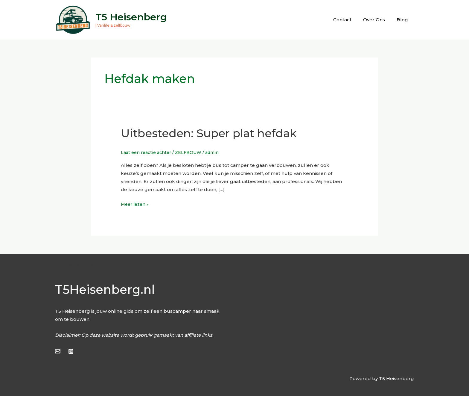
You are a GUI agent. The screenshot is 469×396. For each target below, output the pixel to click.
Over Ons (378, 19)
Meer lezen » (136, 203)
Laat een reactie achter (148, 152)
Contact (349, 19)
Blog (403, 19)
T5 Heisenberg (131, 17)
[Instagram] (71, 351)
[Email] (57, 351)
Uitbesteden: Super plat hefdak (216, 133)
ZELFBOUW (193, 152)
